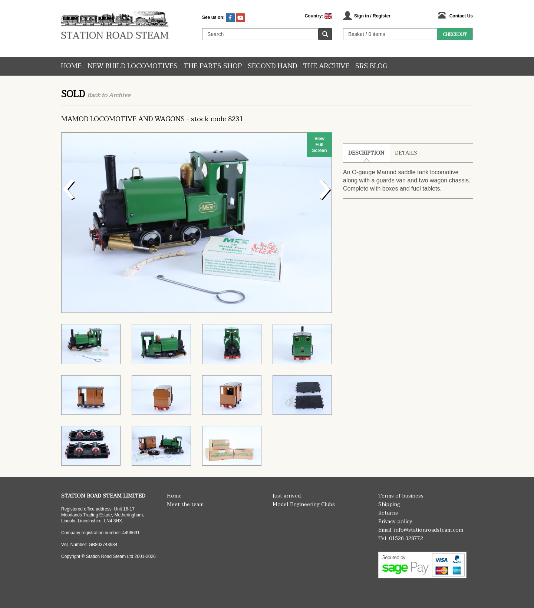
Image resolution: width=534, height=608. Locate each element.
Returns (388, 513)
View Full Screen (319, 144)
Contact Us (461, 16)
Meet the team (185, 504)
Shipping (389, 504)
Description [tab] (366, 153)
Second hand (272, 66)
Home (71, 66)
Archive (119, 95)
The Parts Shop (213, 66)
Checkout (455, 34)
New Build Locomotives (133, 66)
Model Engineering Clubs (304, 504)
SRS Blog (371, 66)
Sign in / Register (372, 16)
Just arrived (287, 496)
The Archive (326, 66)
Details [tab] (406, 153)
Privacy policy (395, 521)
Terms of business (400, 496)
